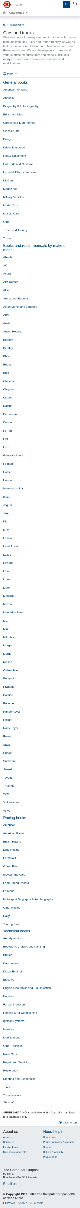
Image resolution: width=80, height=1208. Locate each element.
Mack (6, 587)
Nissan (7, 662)
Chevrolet (9, 381)
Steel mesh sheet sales (15, 1152)
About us (7, 1137)
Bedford (8, 339)
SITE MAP (36, 1202)
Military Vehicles (13, 197)
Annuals (8, 97)
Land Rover (10, 546)
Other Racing (11, 907)
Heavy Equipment (14, 155)
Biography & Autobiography (20, 106)
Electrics (8, 979)
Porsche (8, 703)
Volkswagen (11, 802)
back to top (68, 1122)
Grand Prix (10, 866)
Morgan (8, 645)
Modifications (11, 1037)
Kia (5, 521)
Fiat (5, 438)
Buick (6, 372)
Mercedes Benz (13, 612)
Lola (6, 571)
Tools (6, 1087)
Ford (6, 447)
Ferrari (7, 430)
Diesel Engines (13, 971)
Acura (7, 273)
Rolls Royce (11, 728)
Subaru (8, 753)
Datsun (7, 405)
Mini (6, 629)
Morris (7, 653)
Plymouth (9, 686)
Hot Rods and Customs (18, 164)
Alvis (6, 290)
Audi (6, 314)
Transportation (16, 24)
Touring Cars (11, 924)
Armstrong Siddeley (16, 298)
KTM (6, 529)
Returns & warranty (53, 1152)
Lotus (6, 579)
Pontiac (8, 695)
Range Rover (11, 711)
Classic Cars (11, 130)
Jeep (6, 513)
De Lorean (10, 414)
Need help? (53, 1131)
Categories (17, 12)
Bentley (8, 348)
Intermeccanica (13, 488)
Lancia (7, 538)
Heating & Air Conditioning (20, 1012)
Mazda (7, 604)
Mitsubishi (9, 637)
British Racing (12, 841)
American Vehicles (15, 89)
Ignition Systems (14, 1020)
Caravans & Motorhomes (19, 122)
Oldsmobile (10, 670)
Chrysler (8, 389)
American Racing (14, 833)
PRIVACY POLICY (15, 1202)
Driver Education (14, 147)
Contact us (8, 1142)
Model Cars (10, 205)
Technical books (16, 931)
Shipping (47, 1147)
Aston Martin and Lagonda (20, 306)
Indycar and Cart (14, 874)
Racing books (14, 818)
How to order (50, 1137)
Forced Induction (14, 1004)
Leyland (8, 562)
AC (5, 265)
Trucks (7, 238)
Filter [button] (9, 73)
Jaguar (7, 505)
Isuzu (6, 496)
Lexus (7, 554)
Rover (7, 736)
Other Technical (13, 1045)
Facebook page (11, 1147)
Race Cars (10, 1054)
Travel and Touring (15, 230)
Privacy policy (50, 1157)
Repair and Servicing (16, 1062)
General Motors (13, 455)
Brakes (7, 954)
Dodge (7, 422)
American (9, 825)
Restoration (10, 1070)
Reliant (7, 719)
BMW (6, 356)
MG (5, 620)
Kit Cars (8, 180)
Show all (8, 1102)
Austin (7, 323)
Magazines (10, 188)
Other (6, 221)
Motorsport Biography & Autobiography (28, 899)
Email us (10, 1184)
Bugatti (7, 364)
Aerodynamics (12, 938)
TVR (6, 794)
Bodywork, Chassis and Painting (24, 946)
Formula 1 (9, 858)
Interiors (8, 1029)
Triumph (8, 786)
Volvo (6, 810)
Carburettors (11, 963)
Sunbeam (9, 761)
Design (7, 139)
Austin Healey (12, 331)
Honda (7, 480)
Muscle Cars (11, 213)
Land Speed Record (16, 882)
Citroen (8, 397)
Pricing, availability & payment (58, 1142)
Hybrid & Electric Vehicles (19, 172)
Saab (6, 744)
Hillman (8, 463)
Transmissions (12, 1095)
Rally (6, 916)
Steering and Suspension (19, 1078)
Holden (7, 472)
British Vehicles (13, 114)
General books (15, 82)
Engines (8, 996)
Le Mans (8, 891)
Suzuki (7, 769)
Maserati (8, 595)
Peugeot (8, 678)
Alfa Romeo (10, 281)
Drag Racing (11, 849)
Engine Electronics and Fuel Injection (27, 987)
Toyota (7, 777)
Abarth (7, 257)
